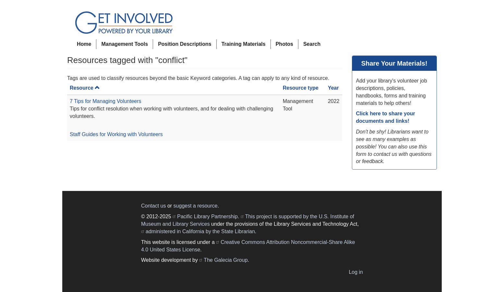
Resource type (300, 88)
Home (84, 44)
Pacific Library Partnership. (208, 216)
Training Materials (244, 44)
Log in (356, 272)
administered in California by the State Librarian (200, 231)
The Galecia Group (225, 260)
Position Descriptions (184, 44)
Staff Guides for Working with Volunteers (116, 134)
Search (311, 44)
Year (333, 88)
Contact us (153, 206)
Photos (284, 44)
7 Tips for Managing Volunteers (105, 101)
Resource (85, 88)
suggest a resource (196, 206)
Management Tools (124, 44)
